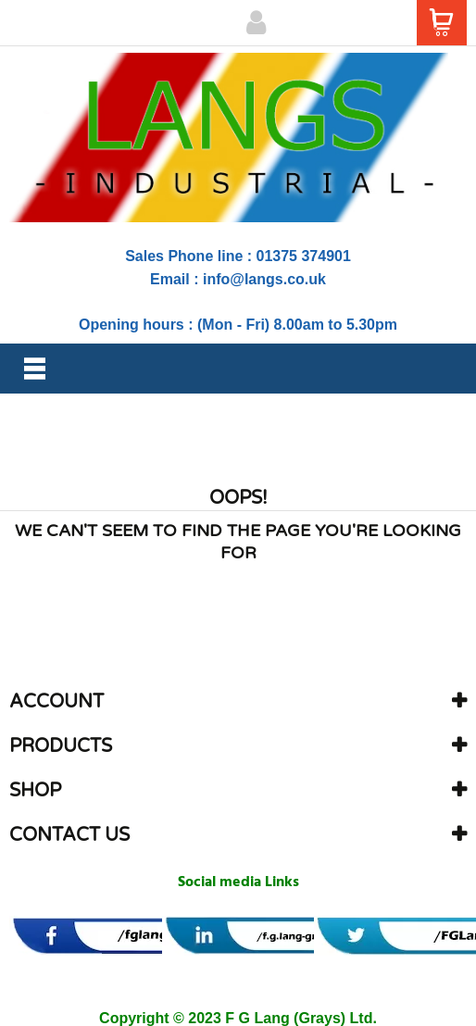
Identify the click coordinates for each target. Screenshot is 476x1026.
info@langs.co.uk (264, 279)
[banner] (133, 936)
